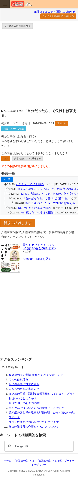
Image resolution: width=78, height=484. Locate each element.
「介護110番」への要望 (49, 460)
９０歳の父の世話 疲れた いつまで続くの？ (36, 374)
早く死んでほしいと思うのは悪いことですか (36, 407)
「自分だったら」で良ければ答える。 (46, 198)
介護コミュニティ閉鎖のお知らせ (54, 11)
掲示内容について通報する (27, 158)
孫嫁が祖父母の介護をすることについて (34, 426)
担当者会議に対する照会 (24, 384)
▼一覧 (7, 179)
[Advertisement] (39, 69)
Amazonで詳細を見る (37, 258)
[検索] (38, 446)
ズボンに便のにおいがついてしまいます (34, 422)
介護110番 (21, 4)
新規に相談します (18, 223)
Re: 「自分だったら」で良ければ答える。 (51, 203)
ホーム (7, 460)
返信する (61, 123)
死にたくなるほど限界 (30, 184)
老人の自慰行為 (18, 379)
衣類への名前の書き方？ (24, 388)
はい (6, 158)
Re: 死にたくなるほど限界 (34, 207)
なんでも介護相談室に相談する (58, 16)
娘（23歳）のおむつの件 (24, 403)
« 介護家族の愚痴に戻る (17, 26)
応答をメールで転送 (14, 128)
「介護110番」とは (23, 460)
